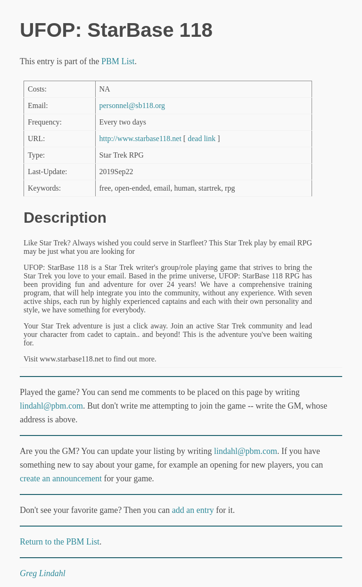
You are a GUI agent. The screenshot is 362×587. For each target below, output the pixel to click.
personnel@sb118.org (132, 105)
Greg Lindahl (43, 573)
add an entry (193, 510)
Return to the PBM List (59, 541)
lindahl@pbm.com (51, 406)
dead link (201, 138)
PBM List (118, 61)
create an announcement (61, 478)
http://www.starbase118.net (140, 138)
